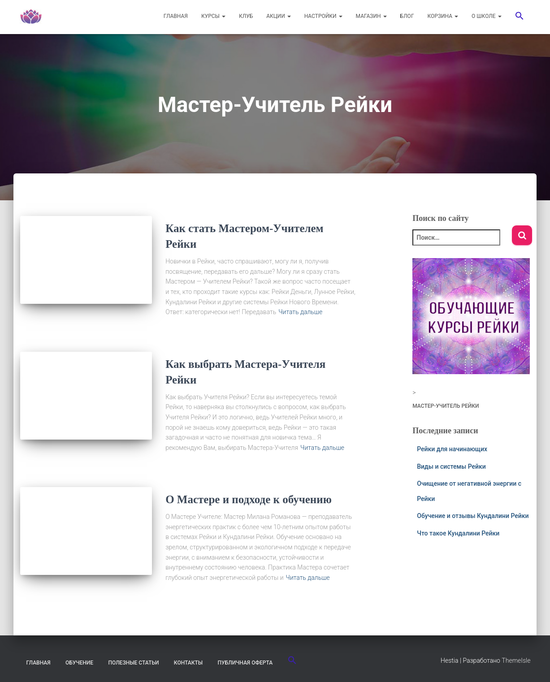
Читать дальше (300, 311)
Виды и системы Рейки (451, 466)
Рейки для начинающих (452, 449)
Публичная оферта (245, 663)
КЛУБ (246, 16)
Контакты (188, 663)
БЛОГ (407, 16)
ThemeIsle (516, 660)
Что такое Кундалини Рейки (458, 533)
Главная (38, 663)
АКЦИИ (278, 16)
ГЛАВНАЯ (176, 16)
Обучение (79, 663)
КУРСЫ (213, 16)
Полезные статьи (133, 663)
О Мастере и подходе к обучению (248, 499)
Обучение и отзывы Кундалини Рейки (472, 515)
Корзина (443, 16)
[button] (519, 17)
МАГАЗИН (371, 16)
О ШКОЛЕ (486, 16)
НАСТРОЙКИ (323, 16)
